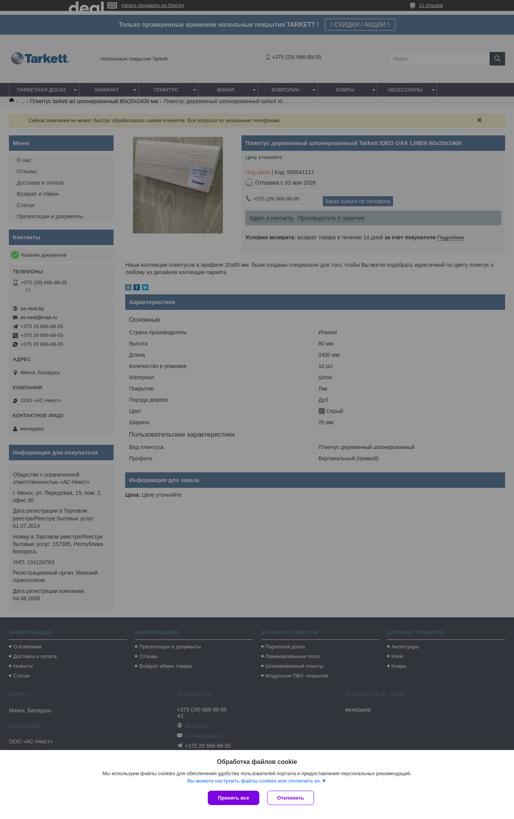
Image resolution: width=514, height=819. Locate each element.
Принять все (233, 798)
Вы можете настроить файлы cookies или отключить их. (254, 781)
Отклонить (290, 798)
